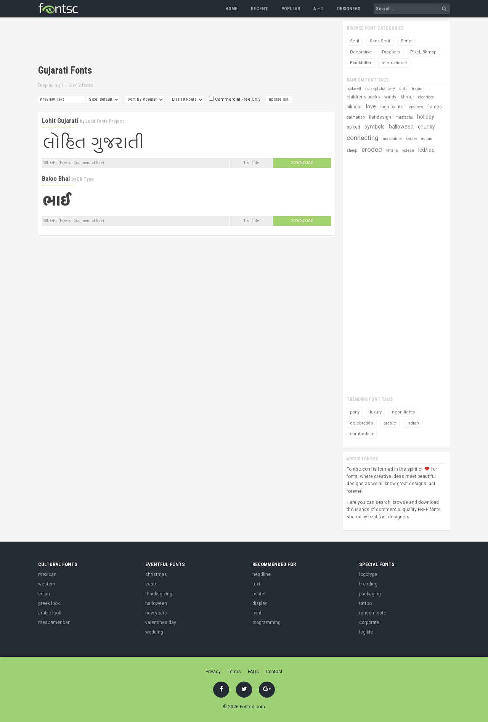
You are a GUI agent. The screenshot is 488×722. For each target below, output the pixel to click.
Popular (290, 8)
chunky (426, 127)
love (371, 106)
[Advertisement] (177, 42)
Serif (355, 41)
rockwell (354, 89)
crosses (416, 107)
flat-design (380, 117)
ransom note (372, 613)
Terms (234, 671)
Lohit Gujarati (60, 120)
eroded (371, 149)
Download (302, 163)
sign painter (392, 106)
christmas (156, 574)
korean (408, 150)
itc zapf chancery (380, 89)
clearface (426, 97)
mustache (404, 117)
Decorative (361, 52)
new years (156, 613)
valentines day (160, 622)
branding (368, 584)
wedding (154, 632)
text (256, 584)
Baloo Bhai (56, 178)
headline (261, 574)
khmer (407, 97)
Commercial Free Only (234, 99)
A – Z (318, 8)
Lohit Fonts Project (104, 121)
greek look (49, 603)
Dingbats (391, 52)
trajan (417, 89)
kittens (392, 150)
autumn (428, 139)
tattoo (365, 603)
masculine (392, 139)
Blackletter (360, 62)
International (394, 62)
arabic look (49, 613)
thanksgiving (158, 594)
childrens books (363, 97)
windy (390, 97)
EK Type (85, 179)
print (257, 613)
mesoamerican (54, 622)
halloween (401, 127)
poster (259, 594)
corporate (369, 622)
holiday (425, 117)
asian (44, 594)
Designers (348, 8)
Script (407, 41)
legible (366, 632)
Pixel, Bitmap (423, 52)
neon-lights (403, 412)
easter (152, 584)
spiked (353, 127)
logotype (368, 574)
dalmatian (356, 117)
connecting (363, 138)
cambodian (361, 433)
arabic (390, 423)
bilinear (354, 106)
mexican (47, 574)
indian (412, 423)
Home (231, 8)
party (355, 412)
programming (266, 622)
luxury (376, 412)
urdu (403, 89)
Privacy (213, 671)
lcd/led (426, 150)
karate (411, 139)
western (46, 584)
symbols (374, 127)
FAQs (253, 671)
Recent (259, 8)
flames (434, 106)
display (259, 603)
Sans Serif (380, 41)
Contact (274, 671)
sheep (352, 150)
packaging (370, 594)
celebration (361, 423)
